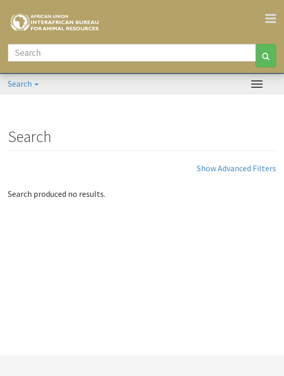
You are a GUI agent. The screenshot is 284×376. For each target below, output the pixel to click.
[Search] (132, 53)
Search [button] (23, 83)
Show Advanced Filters (236, 168)
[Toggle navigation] (274, 18)
